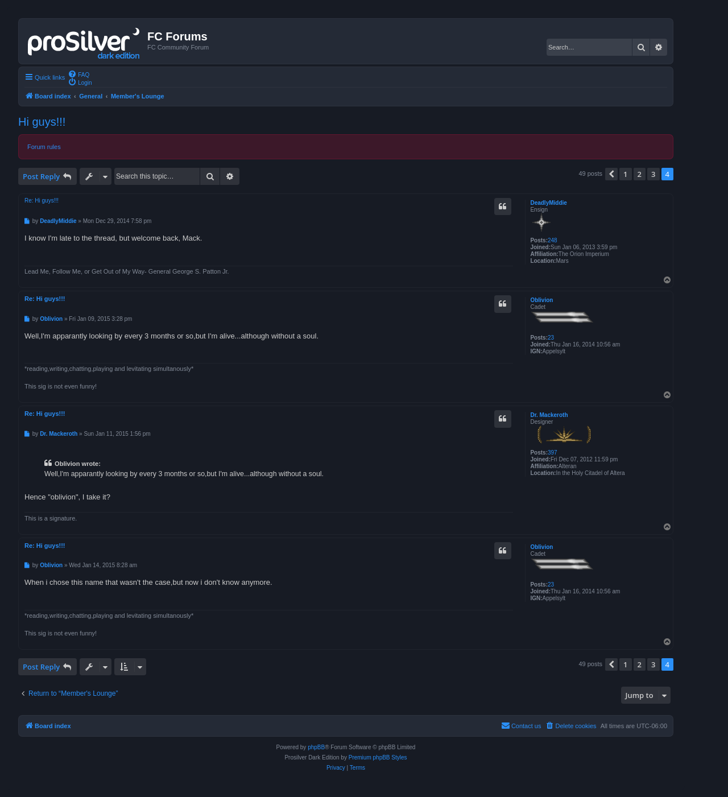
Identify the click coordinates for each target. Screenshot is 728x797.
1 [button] (625, 174)
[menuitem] (78, 74)
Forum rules (44, 146)
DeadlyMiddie (548, 203)
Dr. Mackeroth (549, 415)
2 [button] (640, 174)
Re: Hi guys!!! (41, 200)
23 (551, 338)
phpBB (316, 747)
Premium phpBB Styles (378, 757)
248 (552, 240)
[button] (611, 174)
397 (552, 452)
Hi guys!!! (41, 121)
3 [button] (653, 174)
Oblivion (541, 300)
